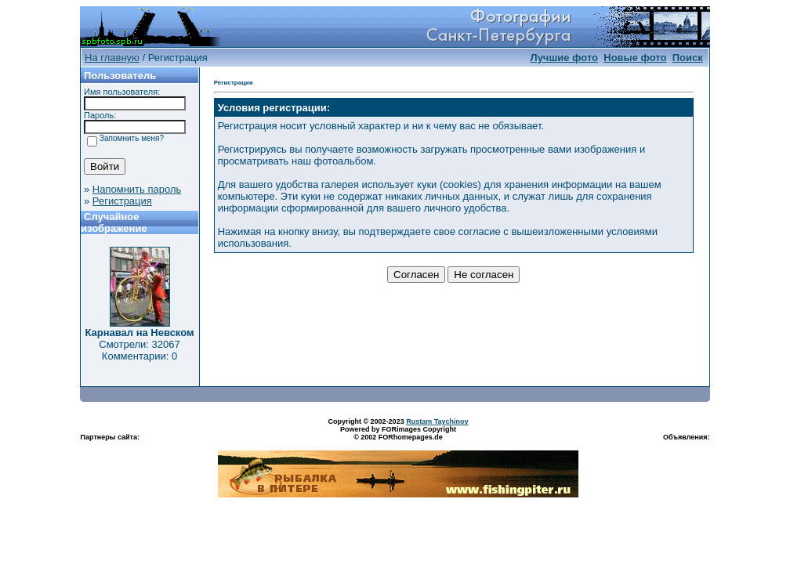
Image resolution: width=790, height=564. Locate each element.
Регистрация (122, 201)
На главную (112, 57)
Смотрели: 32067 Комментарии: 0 (139, 350)
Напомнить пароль (136, 189)
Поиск (687, 57)
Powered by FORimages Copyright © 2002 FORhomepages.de (398, 433)
